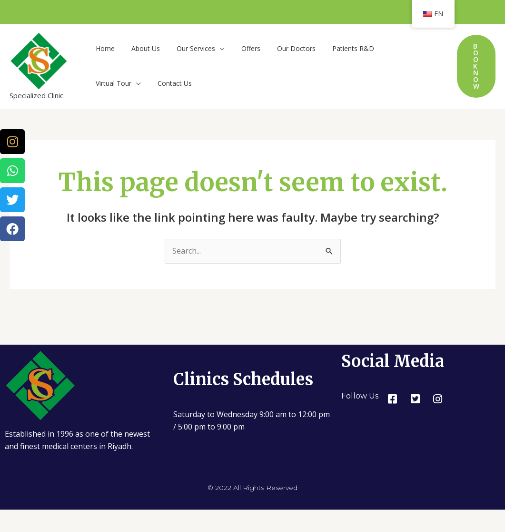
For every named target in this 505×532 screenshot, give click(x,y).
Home (103, 48)
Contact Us (111, 84)
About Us (140, 48)
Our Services (187, 48)
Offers (238, 48)
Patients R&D (335, 48)
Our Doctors (281, 48)
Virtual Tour (387, 48)
